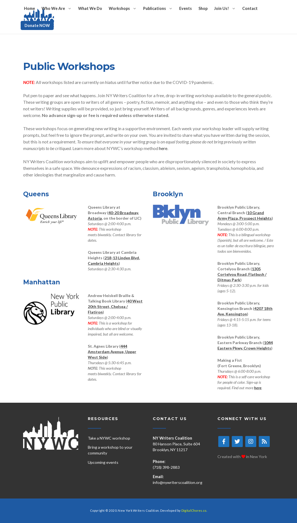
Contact (250, 8)
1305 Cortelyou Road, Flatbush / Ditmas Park (241, 274)
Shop (203, 8)
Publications (154, 8)
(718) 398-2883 (166, 467)
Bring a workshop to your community (110, 450)
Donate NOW (37, 25)
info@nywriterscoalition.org (177, 482)
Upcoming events (103, 462)
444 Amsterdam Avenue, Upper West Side (112, 351)
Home (29, 8)
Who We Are (53, 8)
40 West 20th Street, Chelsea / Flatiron (115, 306)
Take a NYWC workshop (109, 438)
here (163, 148)
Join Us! (221, 8)
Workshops (119, 8)
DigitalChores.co (193, 510)
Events (185, 8)
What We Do (90, 8)
